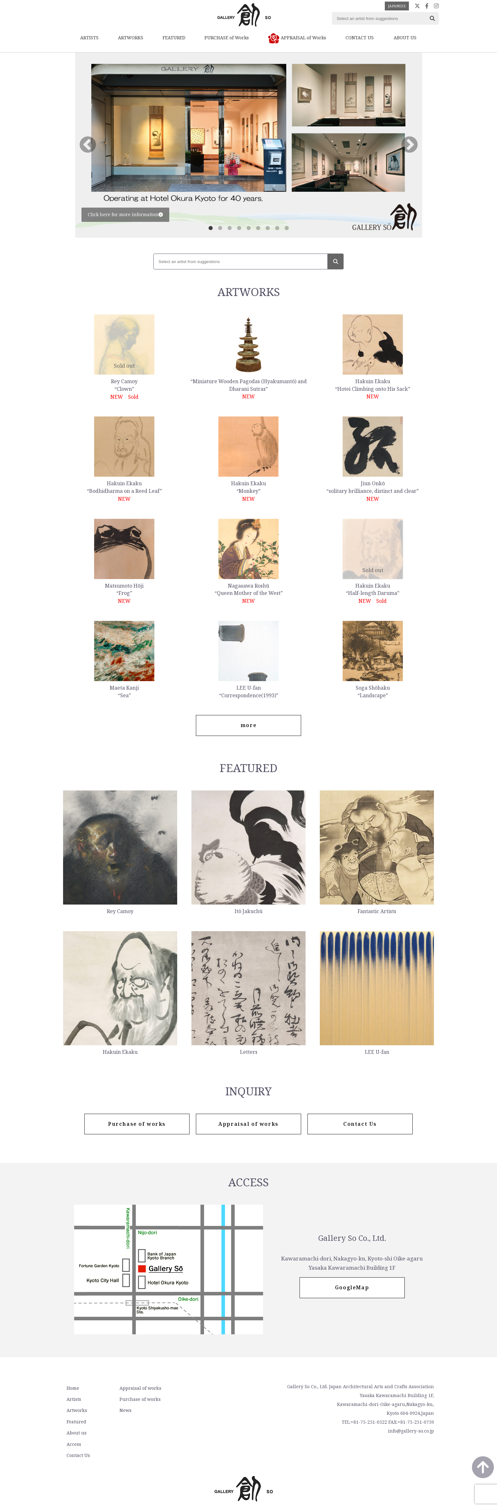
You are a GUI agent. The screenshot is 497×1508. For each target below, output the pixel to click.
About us (201, 1388)
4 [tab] (239, 228)
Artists (73, 1399)
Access (198, 1399)
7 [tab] (267, 228)
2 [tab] (220, 228)
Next (409, 145)
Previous (87, 145)
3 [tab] (229, 228)
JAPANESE (397, 5)
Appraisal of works (139, 1388)
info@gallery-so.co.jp (411, 1431)
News (124, 1410)
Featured (76, 1421)
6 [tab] (258, 228)
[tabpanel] (248, 145)
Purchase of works (138, 1399)
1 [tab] (210, 228)
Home (72, 1388)
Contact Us (203, 1410)
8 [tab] (277, 228)
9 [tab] (286, 228)
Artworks (76, 1410)
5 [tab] (248, 228)
